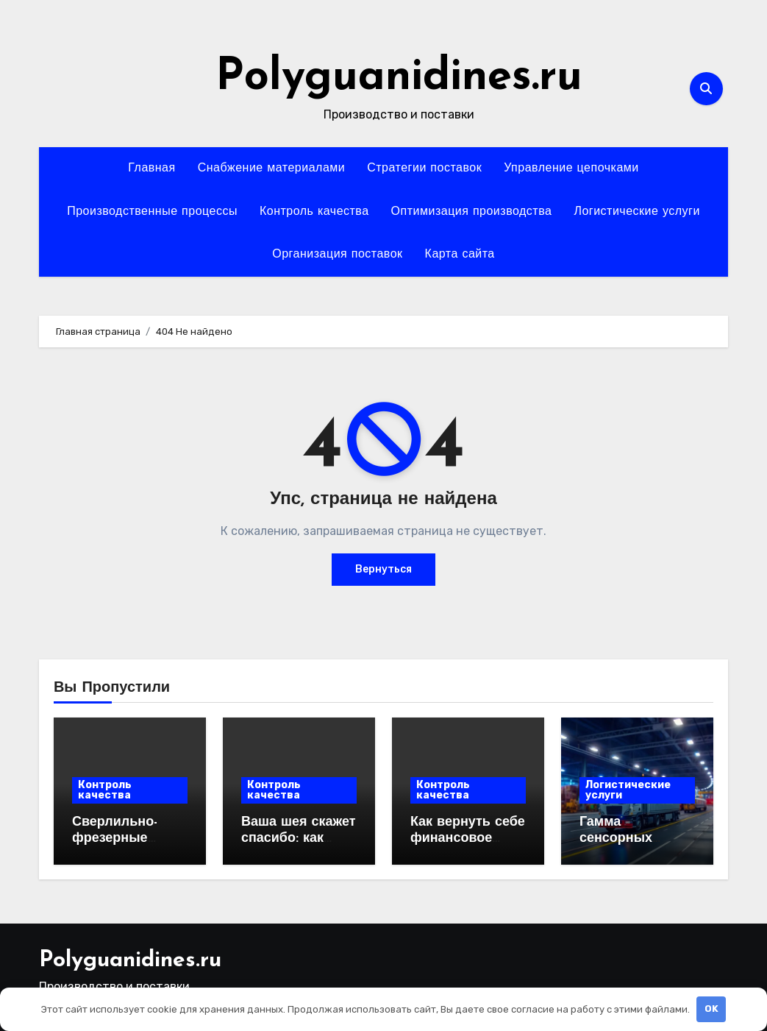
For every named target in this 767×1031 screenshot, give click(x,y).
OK (711, 1008)
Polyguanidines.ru (398, 78)
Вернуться (383, 569)
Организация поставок (337, 255)
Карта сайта (460, 255)
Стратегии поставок (424, 168)
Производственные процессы (152, 212)
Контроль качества (314, 212)
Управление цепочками (571, 168)
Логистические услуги (636, 212)
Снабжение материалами (272, 168)
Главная (151, 168)
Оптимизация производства (471, 212)
